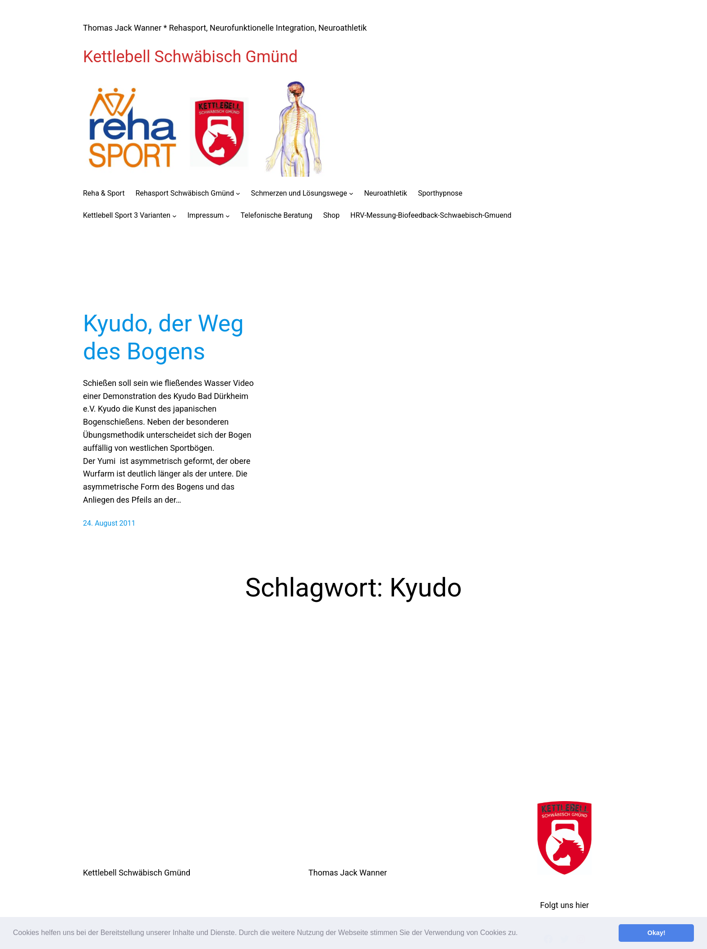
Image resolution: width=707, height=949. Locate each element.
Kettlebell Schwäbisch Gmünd (190, 56)
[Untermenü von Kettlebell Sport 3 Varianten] (174, 215)
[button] (521, 933)
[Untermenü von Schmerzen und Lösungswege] (351, 193)
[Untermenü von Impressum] (227, 215)
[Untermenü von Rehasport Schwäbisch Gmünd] (238, 193)
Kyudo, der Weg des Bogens (163, 337)
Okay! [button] (656, 932)
